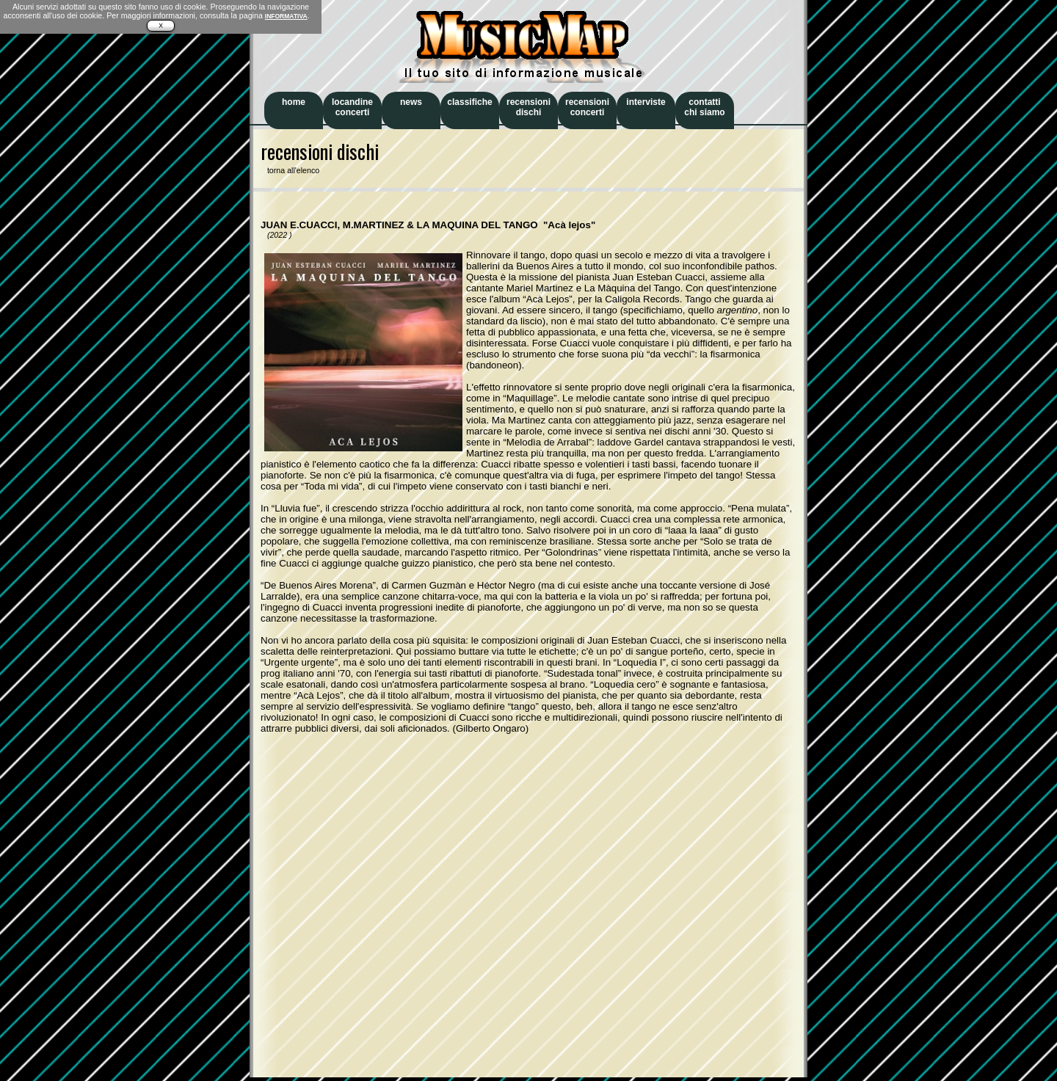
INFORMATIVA (286, 16)
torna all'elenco (290, 170)
